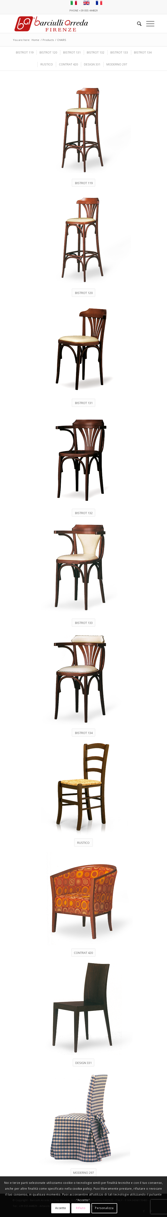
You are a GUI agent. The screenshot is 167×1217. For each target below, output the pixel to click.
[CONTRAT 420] (83, 953)
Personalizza (104, 1208)
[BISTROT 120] (83, 293)
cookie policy (82, 1189)
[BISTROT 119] (83, 183)
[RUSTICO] (83, 842)
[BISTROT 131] (83, 403)
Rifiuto (80, 1208)
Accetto (60, 1208)
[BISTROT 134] (83, 733)
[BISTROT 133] (83, 623)
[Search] (137, 23)
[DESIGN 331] (83, 1063)
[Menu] (148, 23)
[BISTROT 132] (83, 513)
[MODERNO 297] (83, 1172)
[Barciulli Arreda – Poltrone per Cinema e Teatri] (69, 23)
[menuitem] (137, 23)
